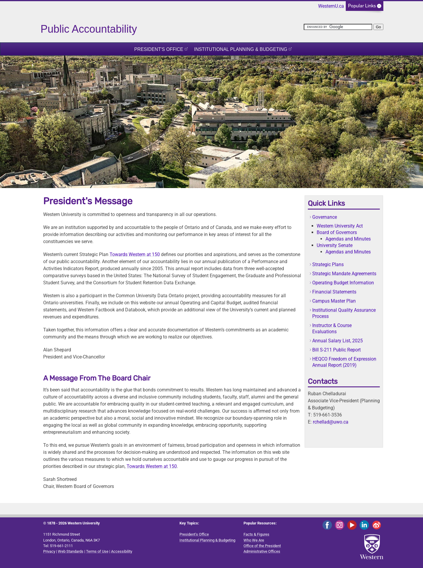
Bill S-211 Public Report (336, 350)
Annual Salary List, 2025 (337, 340)
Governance (324, 217)
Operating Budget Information (343, 282)
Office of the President (262, 546)
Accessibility (121, 551)
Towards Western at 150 (135, 254)
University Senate (334, 245)
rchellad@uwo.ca (330, 422)
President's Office (158, 49)
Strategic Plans (328, 264)
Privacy (49, 551)
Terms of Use (97, 551)
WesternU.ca (331, 6)
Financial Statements (334, 292)
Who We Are (254, 540)
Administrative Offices (262, 551)
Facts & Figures (256, 534)
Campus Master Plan (334, 301)
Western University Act (340, 226)
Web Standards (70, 551)
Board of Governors (337, 232)
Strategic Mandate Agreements (344, 273)
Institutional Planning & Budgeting (240, 49)
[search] (338, 27)
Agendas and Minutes (348, 239)
